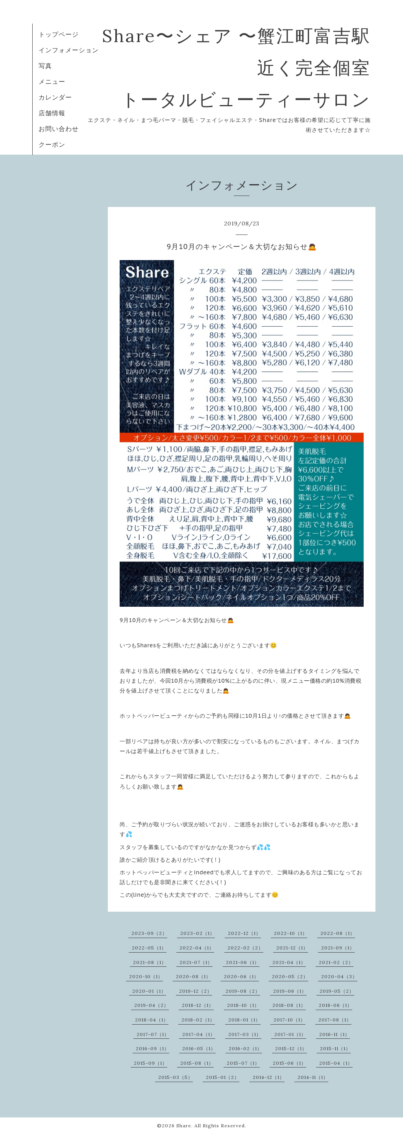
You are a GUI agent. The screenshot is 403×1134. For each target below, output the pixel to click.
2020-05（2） (290, 976)
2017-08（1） (334, 1020)
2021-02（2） (336, 962)
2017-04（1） (198, 1034)
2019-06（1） (290, 991)
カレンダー (55, 97)
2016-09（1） (152, 1048)
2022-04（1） (196, 948)
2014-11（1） (313, 1077)
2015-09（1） (150, 1063)
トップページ (59, 34)
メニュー (52, 81)
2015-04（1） (336, 1063)
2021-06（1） (242, 962)
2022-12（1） (244, 933)
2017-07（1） (153, 1034)
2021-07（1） (196, 962)
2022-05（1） (149, 948)
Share (183, 1125)
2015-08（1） (197, 1063)
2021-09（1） (338, 948)
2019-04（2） (151, 1005)
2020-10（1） (146, 976)
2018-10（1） (243, 1005)
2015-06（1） (289, 1063)
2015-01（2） (222, 1077)
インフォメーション (69, 50)
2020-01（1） (149, 991)
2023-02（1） (197, 933)
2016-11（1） (334, 1034)
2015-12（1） (291, 1048)
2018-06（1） (335, 1005)
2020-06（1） (241, 976)
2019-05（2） (337, 991)
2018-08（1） (289, 1005)
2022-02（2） (245, 948)
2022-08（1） (337, 933)
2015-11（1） (335, 1048)
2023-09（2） (149, 933)
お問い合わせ (59, 129)
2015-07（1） (243, 1063)
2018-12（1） (198, 1005)
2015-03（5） (175, 1077)
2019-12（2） (195, 991)
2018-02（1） (198, 1020)
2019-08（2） (243, 991)
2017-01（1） (290, 1034)
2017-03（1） (244, 1034)
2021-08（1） (149, 962)
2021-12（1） (292, 948)
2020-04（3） (339, 976)
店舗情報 (52, 113)
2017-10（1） (289, 1020)
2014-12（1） (269, 1077)
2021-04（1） (289, 962)
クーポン (52, 144)
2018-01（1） (244, 1020)
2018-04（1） (151, 1020)
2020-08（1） (193, 976)
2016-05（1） (199, 1048)
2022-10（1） (290, 933)
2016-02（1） (245, 1048)
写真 (45, 66)
